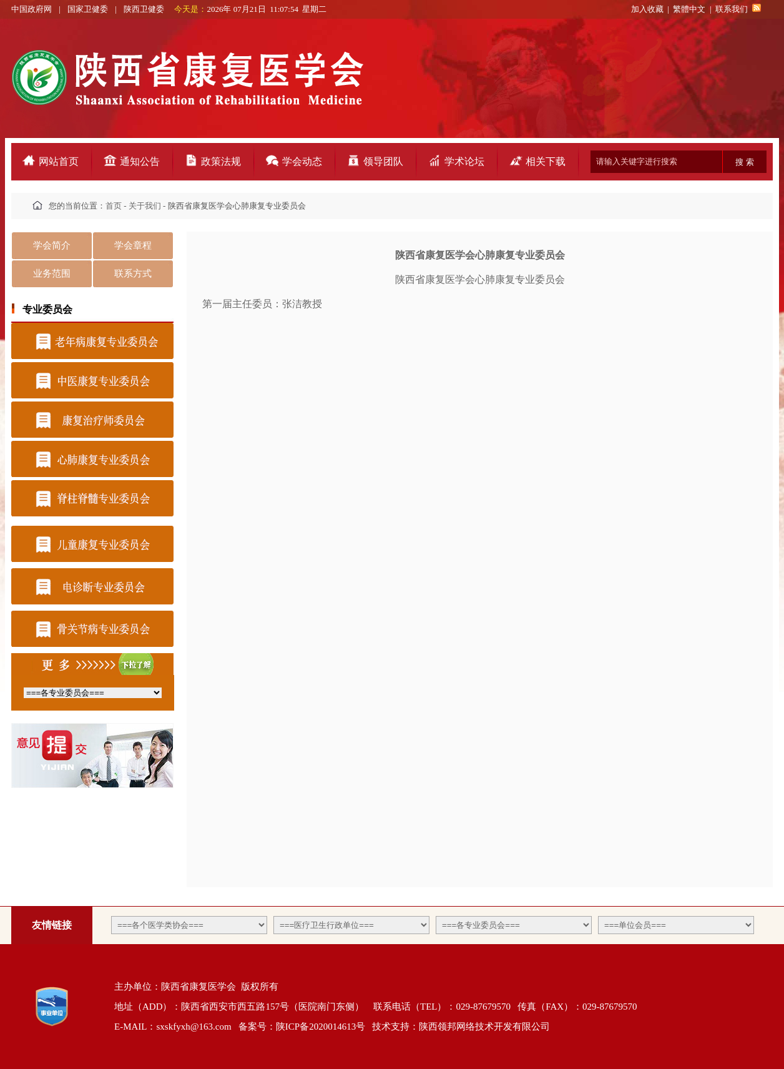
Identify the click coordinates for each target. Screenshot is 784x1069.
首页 (113, 205)
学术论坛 (464, 161)
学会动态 (302, 161)
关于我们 (145, 205)
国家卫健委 (87, 9)
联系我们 (731, 9)
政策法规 (221, 161)
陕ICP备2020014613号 (320, 1027)
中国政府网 (32, 9)
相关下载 (546, 161)
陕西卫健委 (145, 9)
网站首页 (59, 161)
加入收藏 (647, 9)
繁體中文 (689, 9)
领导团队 (383, 161)
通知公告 (140, 161)
